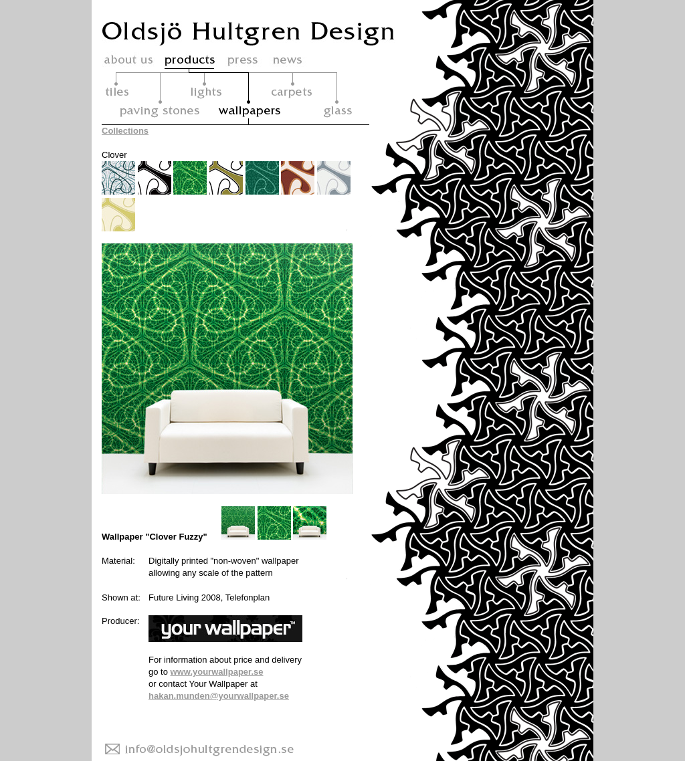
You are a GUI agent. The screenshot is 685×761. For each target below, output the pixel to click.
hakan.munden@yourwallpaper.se (219, 696)
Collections (125, 131)
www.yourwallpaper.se (217, 672)
